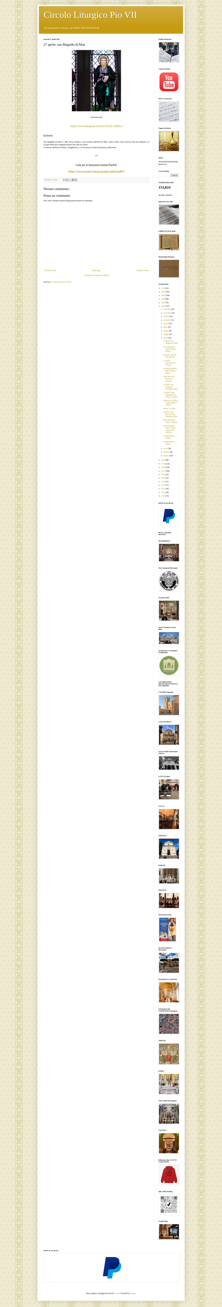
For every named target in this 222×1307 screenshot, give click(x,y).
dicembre (167, 309)
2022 (163, 302)
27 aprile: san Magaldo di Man (170, 342)
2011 (163, 492)
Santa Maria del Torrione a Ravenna (169, 378)
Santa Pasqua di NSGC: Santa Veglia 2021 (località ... (169, 429)
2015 (163, 478)
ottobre (166, 316)
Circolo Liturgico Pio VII (90, 15)
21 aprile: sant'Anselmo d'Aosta (169, 363)
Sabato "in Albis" (169, 408)
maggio (167, 334)
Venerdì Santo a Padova (169, 437)
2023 (163, 299)
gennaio (167, 456)
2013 (163, 485)
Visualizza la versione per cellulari (96, 275)
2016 (163, 474)
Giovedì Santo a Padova (169, 443)
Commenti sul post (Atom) (61, 282)
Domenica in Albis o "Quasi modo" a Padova (170, 402)
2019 (163, 464)
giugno (166, 331)
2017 (163, 471)
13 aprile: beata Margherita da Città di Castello (170, 394)
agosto (166, 323)
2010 (163, 496)
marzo (166, 448)
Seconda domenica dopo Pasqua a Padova (170, 370)
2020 (163, 460)
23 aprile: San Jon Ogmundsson (169, 356)
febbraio (167, 452)
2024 (163, 295)
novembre (167, 313)
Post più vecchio (142, 270)
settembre (167, 320)
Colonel (117, 1293)
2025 (163, 292)
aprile (166, 338)
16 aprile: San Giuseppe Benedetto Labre (170, 386)
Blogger (133, 1293)
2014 (163, 482)
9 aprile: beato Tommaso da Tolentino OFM (170, 414)
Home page (96, 270)
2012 (163, 489)
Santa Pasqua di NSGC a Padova (170, 421)
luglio (166, 327)
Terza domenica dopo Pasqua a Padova (169, 349)
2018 (163, 467)
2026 (163, 288)
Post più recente (50, 270)
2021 (163, 306)
